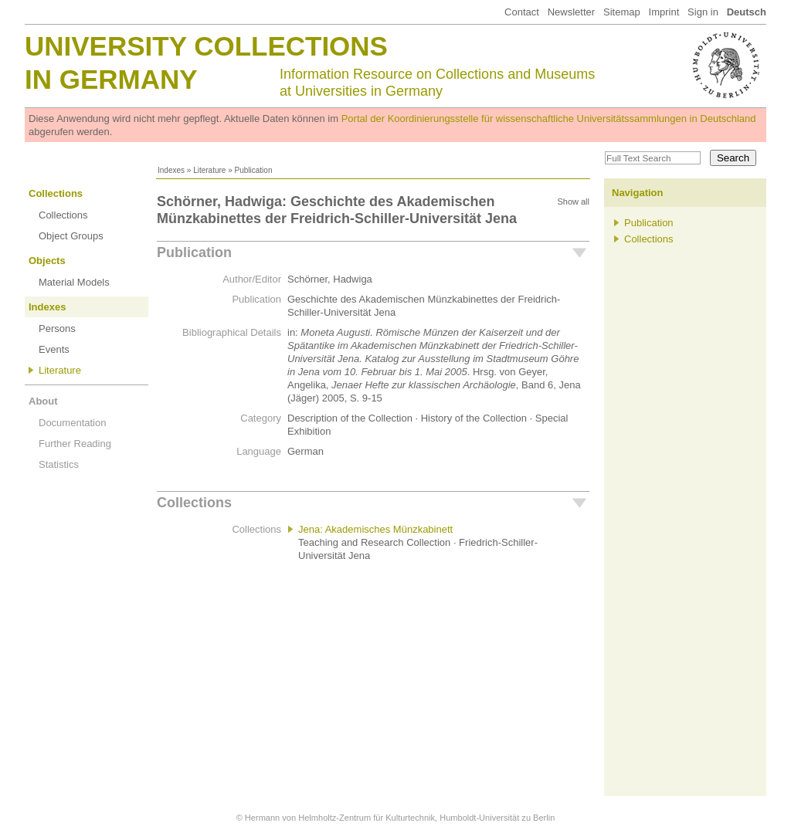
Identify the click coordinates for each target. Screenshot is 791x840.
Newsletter (571, 12)
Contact (521, 12)
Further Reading (75, 443)
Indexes (171, 170)
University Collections (206, 46)
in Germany (111, 79)
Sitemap (621, 12)
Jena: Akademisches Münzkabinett (375, 529)
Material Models (74, 282)
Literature (209, 170)
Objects (47, 260)
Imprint (664, 12)
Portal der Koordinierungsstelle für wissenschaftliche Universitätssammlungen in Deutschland (548, 118)
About (43, 401)
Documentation (72, 422)
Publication (194, 252)
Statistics (59, 464)
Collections (56, 193)
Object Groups (71, 236)
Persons (57, 328)
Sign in (702, 12)
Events (54, 349)
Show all (573, 201)
